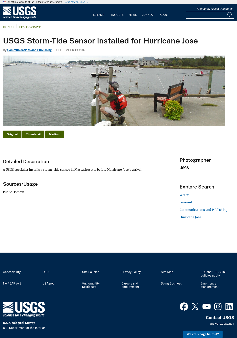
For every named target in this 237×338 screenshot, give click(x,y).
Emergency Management (210, 285)
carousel (186, 202)
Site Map (167, 272)
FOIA (45, 272)
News (133, 14)
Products (116, 14)
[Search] (230, 15)
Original (12, 134)
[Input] (210, 15)
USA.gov (48, 283)
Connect (148, 14)
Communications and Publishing (29, 50)
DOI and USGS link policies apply (213, 273)
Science (98, 14)
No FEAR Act (12, 283)
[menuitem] (98, 12)
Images (8, 27)
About (164, 14)
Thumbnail (33, 134)
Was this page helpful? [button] (203, 334)
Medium (54, 134)
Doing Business (171, 283)
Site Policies (90, 272)
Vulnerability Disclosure (91, 285)
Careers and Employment (130, 285)
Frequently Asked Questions (215, 9)
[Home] (19, 18)
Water (184, 195)
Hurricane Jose (190, 217)
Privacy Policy (131, 272)
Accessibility (12, 272)
